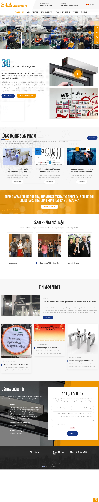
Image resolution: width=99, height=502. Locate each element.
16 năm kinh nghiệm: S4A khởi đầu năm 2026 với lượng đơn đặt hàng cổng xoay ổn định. (82, 362)
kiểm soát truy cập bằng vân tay (39, 474)
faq (57, 12)
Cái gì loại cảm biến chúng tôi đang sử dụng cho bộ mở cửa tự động (49, 170)
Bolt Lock (32, 485)
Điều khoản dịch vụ (58, 485)
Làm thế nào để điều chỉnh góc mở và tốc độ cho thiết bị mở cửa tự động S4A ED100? (70, 302)
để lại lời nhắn (95, 500)
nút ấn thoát (34, 458)
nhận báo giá (49, 207)
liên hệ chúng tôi (48, 18)
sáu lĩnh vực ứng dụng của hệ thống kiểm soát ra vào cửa (82, 170)
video (75, 12)
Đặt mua (75, 474)
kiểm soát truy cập (36, 464)
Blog (54, 478)
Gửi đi (71, 435)
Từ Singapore (13, 264)
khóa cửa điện (34, 488)
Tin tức (84, 12)
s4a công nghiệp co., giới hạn (11, 456)
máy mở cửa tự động (36, 482)
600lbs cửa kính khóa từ (37, 470)
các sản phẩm (57, 466)
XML (63, 497)
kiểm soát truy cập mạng (37, 467)
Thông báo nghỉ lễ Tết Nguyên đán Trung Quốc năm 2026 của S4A (49, 349)
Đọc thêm (8, 96)
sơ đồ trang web (58, 482)
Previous (77, 138)
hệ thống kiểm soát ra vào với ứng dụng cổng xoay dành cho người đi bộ (17, 170)
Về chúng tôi (32, 12)
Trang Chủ (56, 460)
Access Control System (36, 461)
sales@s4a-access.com (69, 5)
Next (82, 138)
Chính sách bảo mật (72, 497)
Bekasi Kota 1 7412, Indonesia (49, 264)
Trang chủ (19, 12)
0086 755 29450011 (46, 5)
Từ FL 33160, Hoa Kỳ (74, 264)
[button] (9, 32)
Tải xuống (66, 12)
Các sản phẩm (46, 12)
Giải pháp (55, 472)
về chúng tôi (57, 463)
